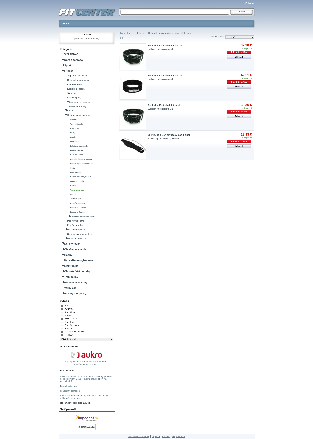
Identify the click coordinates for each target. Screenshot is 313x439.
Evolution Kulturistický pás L (164, 105)
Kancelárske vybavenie (78, 260)
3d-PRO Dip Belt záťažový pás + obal (169, 135)
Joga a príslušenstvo (77, 75)
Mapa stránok (178, 436)
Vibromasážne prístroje (78, 102)
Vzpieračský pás (77, 190)
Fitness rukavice (76, 150)
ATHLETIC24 (71, 318)
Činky (70, 111)
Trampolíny (71, 276)
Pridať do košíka (239, 52)
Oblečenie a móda (75, 249)
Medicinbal (74, 142)
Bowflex (68, 328)
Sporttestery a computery (79, 234)
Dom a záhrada (73, 59)
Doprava (156, 436)
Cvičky (73, 168)
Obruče (73, 137)
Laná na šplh (75, 172)
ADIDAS (69, 309)
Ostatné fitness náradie (78, 115)
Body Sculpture (72, 325)
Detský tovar (72, 243)
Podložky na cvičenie (78, 208)
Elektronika (71, 265)
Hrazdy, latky (75, 128)
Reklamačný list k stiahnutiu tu (75, 403)
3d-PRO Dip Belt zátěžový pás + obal (164, 138)
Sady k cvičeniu (76, 155)
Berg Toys (69, 322)
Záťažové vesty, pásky (79, 146)
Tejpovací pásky (76, 124)
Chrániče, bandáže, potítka (81, 159)
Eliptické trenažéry (76, 89)
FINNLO (69, 335)
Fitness (68, 70)
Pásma (73, 186)
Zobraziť (239, 57)
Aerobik (73, 194)
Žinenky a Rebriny (77, 212)
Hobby (68, 254)
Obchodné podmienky (138, 436)
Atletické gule (75, 199)
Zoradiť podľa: (217, 36)
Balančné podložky (76, 238)
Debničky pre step (77, 203)
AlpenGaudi (70, 312)
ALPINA (68, 315)
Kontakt (166, 436)
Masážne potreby (77, 181)
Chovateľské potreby (77, 271)
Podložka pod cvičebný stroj (81, 164)
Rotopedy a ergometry (78, 80)
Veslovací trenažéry (76, 106)
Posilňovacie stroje (76, 221)
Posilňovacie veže (76, 229)
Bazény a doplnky (75, 293)
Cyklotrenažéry (74, 84)
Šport (67, 65)
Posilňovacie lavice (76, 225)
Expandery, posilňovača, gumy (82, 216)
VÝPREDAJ (71, 54)
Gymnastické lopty (75, 282)
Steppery (71, 93)
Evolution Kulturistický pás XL (165, 45)
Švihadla (73, 120)
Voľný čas (70, 287)
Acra (67, 305)
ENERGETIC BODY (74, 331)
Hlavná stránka (126, 33)
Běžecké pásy (74, 97)
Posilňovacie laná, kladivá (80, 177)
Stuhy (72, 133)
